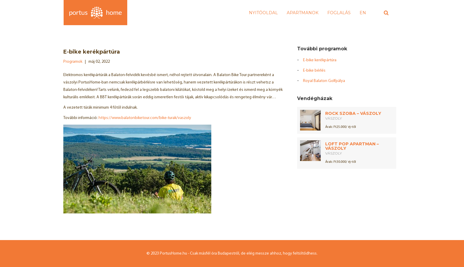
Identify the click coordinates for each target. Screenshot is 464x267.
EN (363, 12)
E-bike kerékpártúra (319, 60)
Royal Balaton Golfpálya (324, 81)
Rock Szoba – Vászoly (353, 113)
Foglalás (339, 12)
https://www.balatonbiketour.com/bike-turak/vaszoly (145, 118)
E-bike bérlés (314, 70)
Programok (72, 61)
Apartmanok (302, 12)
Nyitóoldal (263, 12)
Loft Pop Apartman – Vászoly (352, 146)
